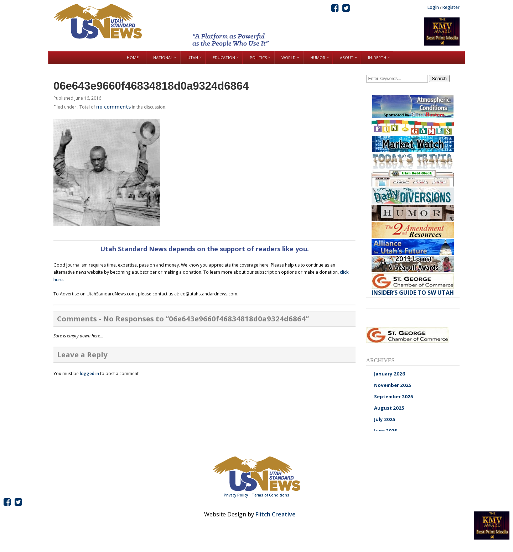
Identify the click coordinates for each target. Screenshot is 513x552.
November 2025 (392, 385)
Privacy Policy (236, 495)
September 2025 (393, 396)
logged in (89, 373)
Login (433, 7)
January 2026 (389, 373)
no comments (113, 106)
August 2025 (389, 408)
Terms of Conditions (270, 495)
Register (451, 7)
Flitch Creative (275, 514)
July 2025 (384, 419)
